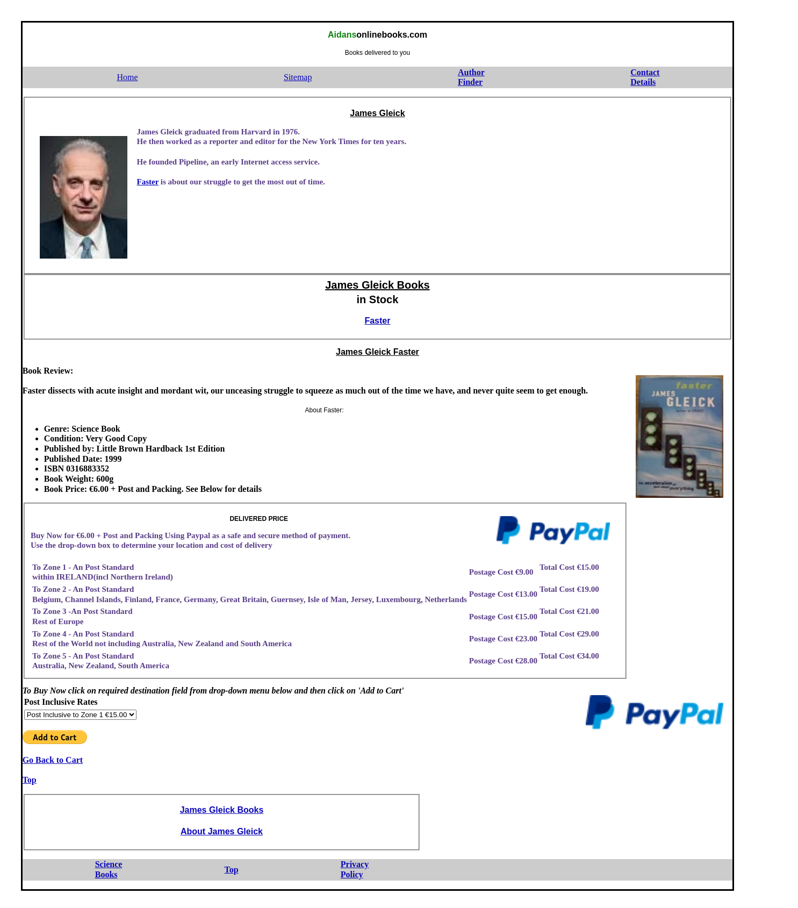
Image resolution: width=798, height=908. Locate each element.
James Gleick (377, 113)
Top (30, 779)
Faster (148, 181)
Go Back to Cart (53, 759)
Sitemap (298, 77)
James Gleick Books (377, 285)
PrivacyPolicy (355, 869)
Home (127, 77)
